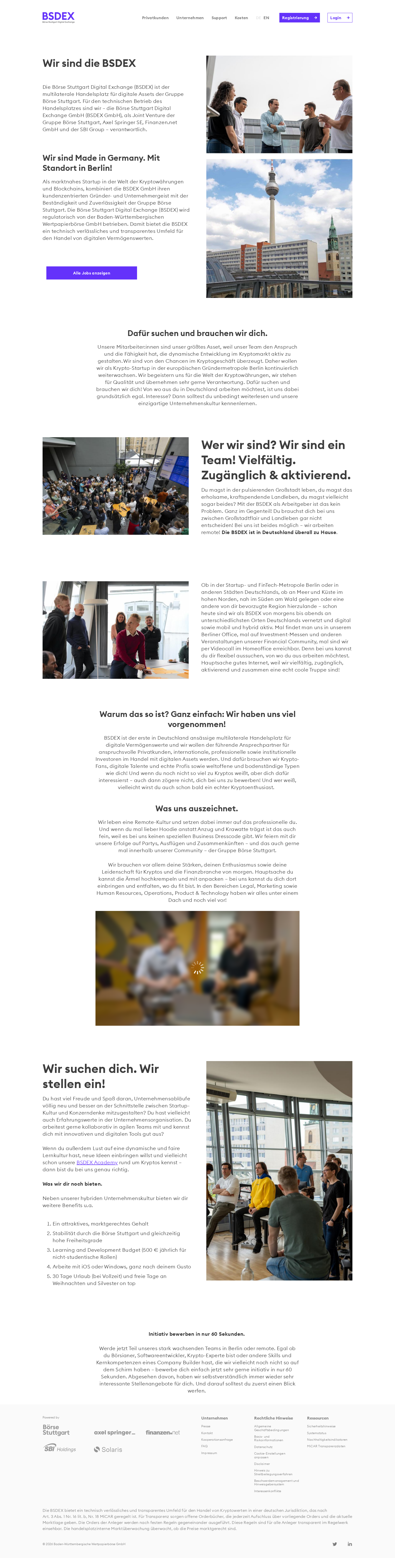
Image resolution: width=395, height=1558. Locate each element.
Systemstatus (316, 1433)
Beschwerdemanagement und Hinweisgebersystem (276, 1482)
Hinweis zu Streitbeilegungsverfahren (273, 1472)
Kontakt (207, 1433)
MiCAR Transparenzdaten (326, 1446)
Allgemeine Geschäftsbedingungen (271, 1428)
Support (219, 17)
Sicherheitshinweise (321, 1426)
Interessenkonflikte (267, 1491)
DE (258, 18)
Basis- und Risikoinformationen (268, 1438)
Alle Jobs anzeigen (91, 272)
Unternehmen (190, 17)
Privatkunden (155, 17)
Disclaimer (262, 1464)
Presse (205, 1426)
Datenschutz (263, 1447)
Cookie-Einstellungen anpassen (269, 1455)
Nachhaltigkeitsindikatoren (327, 1439)
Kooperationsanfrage (217, 1439)
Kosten (241, 17)
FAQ (204, 1446)
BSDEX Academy (97, 1162)
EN (266, 18)
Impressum (209, 1453)
